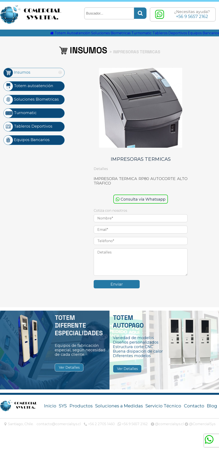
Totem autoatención (28, 97)
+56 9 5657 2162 (133, 436)
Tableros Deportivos (198, 38)
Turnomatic (162, 38)
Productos (81, 417)
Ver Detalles (69, 379)
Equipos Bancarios (199, 44)
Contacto (194, 417)
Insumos (17, 84)
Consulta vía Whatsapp (141, 211)
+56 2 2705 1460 (99, 436)
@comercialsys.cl (167, 436)
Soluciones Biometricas (124, 38)
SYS (63, 417)
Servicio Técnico (163, 417)
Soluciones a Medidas (119, 417)
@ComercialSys (200, 436)
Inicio (50, 417)
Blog (212, 417)
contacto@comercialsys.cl (59, 436)
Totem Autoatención (76, 38)
